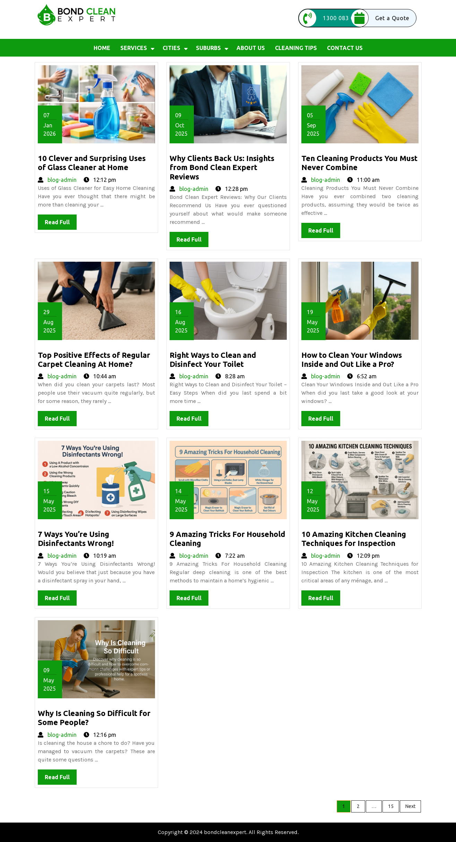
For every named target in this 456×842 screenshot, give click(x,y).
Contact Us (345, 48)
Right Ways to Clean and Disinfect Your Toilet (213, 359)
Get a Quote (380, 18)
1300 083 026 (330, 18)
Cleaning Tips (296, 48)
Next (410, 806)
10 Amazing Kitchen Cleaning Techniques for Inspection (353, 538)
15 (391, 806)
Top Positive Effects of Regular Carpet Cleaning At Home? (94, 359)
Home (102, 48)
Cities (171, 48)
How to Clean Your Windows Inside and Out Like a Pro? (351, 359)
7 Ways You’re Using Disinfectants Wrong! (76, 538)
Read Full (61, 224)
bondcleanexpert (225, 832)
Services (133, 48)
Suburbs (208, 48)
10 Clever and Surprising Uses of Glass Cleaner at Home (92, 162)
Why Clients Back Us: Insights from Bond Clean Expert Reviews (222, 167)
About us (250, 48)
